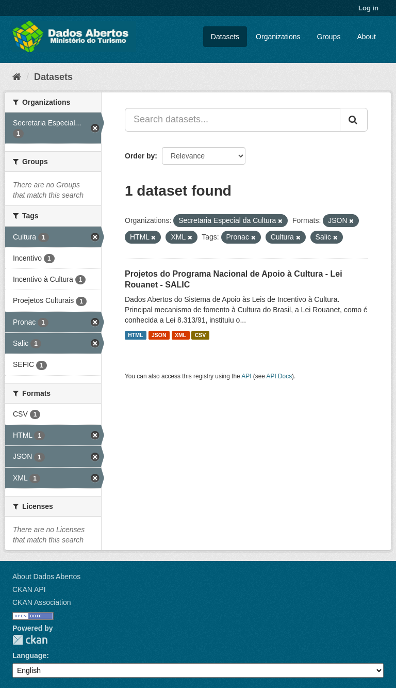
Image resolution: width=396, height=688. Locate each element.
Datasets (225, 37)
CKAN (29, 639)
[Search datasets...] (232, 120)
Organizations (278, 37)
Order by (140, 156)
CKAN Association (41, 602)
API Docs (279, 376)
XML (180, 335)
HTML (135, 335)
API (246, 376)
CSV (200, 335)
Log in (368, 8)
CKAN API (29, 589)
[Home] (16, 77)
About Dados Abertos (46, 576)
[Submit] (354, 120)
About (366, 37)
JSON (159, 335)
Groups (328, 37)
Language (29, 655)
